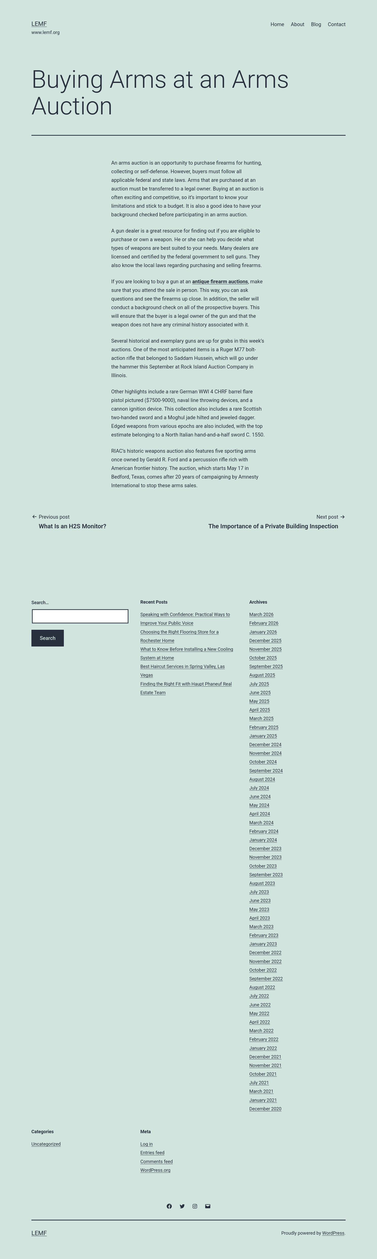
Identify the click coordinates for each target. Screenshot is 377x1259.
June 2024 (260, 796)
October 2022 (263, 970)
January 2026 (263, 632)
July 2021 (259, 1082)
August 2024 (262, 779)
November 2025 (265, 649)
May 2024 (259, 805)
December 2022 (265, 952)
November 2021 (265, 1065)
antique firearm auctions (220, 281)
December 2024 (265, 744)
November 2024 (265, 753)
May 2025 (259, 701)
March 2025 (261, 718)
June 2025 (260, 692)
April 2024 (259, 813)
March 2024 (261, 822)
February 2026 (263, 623)
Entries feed (152, 1152)
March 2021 (261, 1091)
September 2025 (266, 666)
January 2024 (263, 840)
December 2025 (265, 640)
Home (277, 24)
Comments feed (156, 1161)
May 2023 (259, 909)
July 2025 (259, 684)
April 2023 (259, 918)
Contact (337, 24)
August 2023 (262, 883)
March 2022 (261, 1030)
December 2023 (265, 848)
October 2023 (263, 866)
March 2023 (261, 926)
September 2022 (266, 978)
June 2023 (260, 900)
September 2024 (266, 770)
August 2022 (262, 987)
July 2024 (259, 788)
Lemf (39, 23)
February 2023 (263, 935)
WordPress (333, 1233)
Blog (316, 24)
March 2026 (261, 614)
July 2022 (259, 996)
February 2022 (263, 1039)
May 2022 (259, 1013)
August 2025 (262, 675)
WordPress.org (155, 1170)
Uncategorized (46, 1144)
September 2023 (266, 874)
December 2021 (265, 1056)
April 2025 (259, 709)
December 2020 (265, 1108)
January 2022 (263, 1048)
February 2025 (263, 727)
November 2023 (265, 857)
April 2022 (259, 1022)
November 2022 (265, 961)
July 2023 (259, 892)
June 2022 (260, 1004)
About (297, 24)
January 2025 (263, 736)
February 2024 (263, 831)
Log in (146, 1144)
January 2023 (263, 944)
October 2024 (263, 761)
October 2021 (263, 1074)
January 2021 (263, 1100)
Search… (40, 602)
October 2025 (263, 657)
